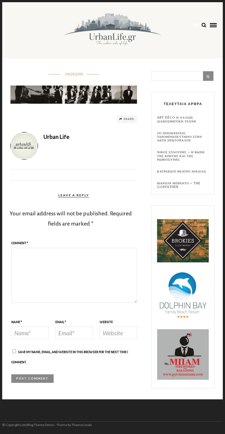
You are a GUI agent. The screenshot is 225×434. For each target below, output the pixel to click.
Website (106, 322)
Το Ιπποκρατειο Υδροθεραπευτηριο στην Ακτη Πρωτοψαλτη (179, 136)
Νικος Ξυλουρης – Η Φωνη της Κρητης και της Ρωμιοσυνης (181, 155)
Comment (19, 243)
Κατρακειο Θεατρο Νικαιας (181, 171)
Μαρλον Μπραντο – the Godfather (179, 185)
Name (16, 322)
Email (60, 322)
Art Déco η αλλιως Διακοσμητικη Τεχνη (176, 119)
